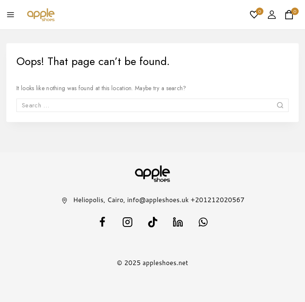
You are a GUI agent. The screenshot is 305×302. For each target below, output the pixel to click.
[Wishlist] (254, 14)
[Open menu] (10, 14)
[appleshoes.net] (41, 15)
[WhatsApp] (202, 221)
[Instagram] (127, 221)
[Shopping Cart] (291, 14)
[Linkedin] (177, 221)
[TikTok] (152, 221)
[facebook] (102, 221)
